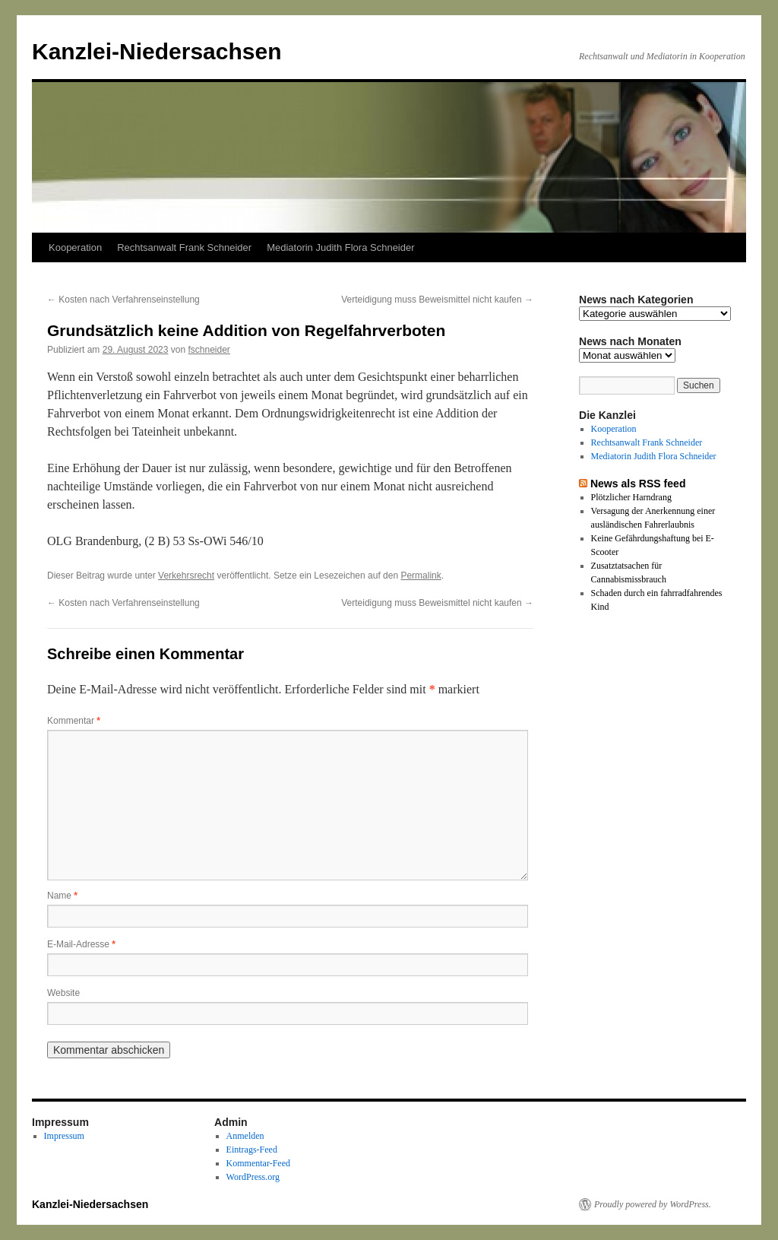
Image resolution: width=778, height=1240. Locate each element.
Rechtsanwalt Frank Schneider (184, 247)
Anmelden (245, 1136)
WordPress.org (253, 1177)
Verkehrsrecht (186, 575)
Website (63, 993)
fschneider (209, 349)
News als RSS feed (638, 483)
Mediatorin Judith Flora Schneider (340, 247)
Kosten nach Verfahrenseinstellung (123, 299)
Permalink (420, 575)
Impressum (64, 1136)
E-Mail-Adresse (81, 944)
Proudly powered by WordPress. (652, 1204)
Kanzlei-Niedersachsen (156, 51)
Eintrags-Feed (251, 1149)
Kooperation (75, 247)
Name (62, 895)
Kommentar (73, 720)
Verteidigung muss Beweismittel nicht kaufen (437, 299)
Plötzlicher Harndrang (631, 497)
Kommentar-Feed (258, 1163)
